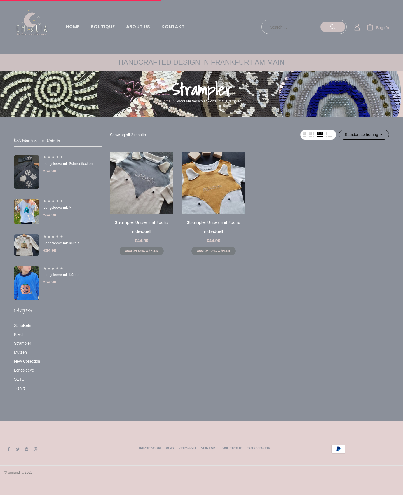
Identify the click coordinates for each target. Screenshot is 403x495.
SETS (19, 379)
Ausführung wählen (141, 250)
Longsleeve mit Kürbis (61, 243)
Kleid (18, 334)
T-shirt (19, 388)
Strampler (22, 343)
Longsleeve (24, 370)
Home (166, 101)
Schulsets (22, 325)
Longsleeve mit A (57, 207)
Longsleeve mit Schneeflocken (68, 163)
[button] (378, 27)
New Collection (27, 361)
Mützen (20, 352)
